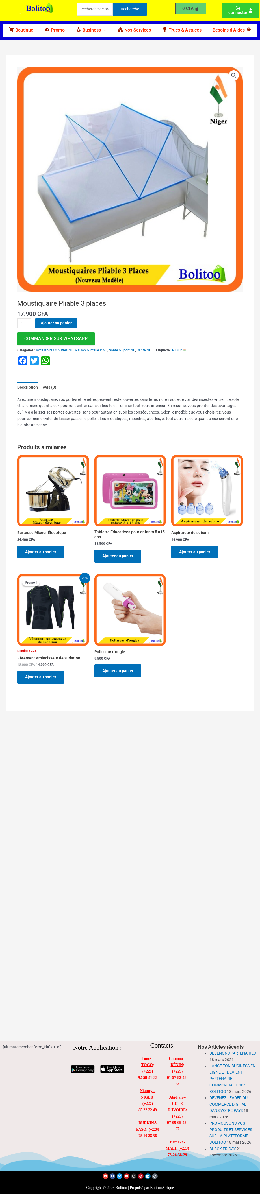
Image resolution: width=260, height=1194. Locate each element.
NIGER (179, 350)
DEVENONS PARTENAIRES (232, 1053)
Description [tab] (27, 387)
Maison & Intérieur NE (91, 350)
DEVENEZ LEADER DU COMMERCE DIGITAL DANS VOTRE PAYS (228, 1104)
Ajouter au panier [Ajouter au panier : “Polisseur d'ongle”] (117, 670)
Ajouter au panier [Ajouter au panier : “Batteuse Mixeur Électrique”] (40, 552)
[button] (91, 30)
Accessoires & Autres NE (54, 350)
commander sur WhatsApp (56, 338)
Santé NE (144, 350)
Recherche (130, 9)
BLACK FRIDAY (222, 1149)
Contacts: (162, 1045)
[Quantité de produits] (24, 323)
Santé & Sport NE (122, 350)
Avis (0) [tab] (49, 387)
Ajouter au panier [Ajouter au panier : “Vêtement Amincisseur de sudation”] (40, 677)
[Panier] (190, 8)
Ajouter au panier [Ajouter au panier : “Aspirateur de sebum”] (194, 552)
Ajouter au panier (56, 323)
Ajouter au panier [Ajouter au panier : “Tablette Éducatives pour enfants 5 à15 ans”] (117, 556)
